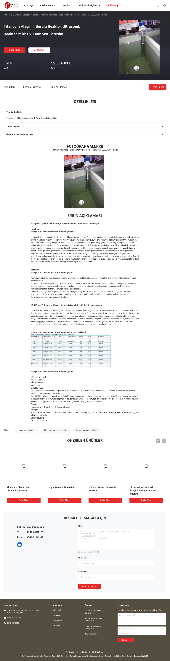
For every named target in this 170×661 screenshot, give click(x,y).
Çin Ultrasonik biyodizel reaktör (33, 656)
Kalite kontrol (57, 621)
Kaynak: (82, 558)
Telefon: (82, 572)
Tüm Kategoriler (91, 634)
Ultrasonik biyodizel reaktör (55, 430)
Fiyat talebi (158, 86)
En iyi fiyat (14, 50)
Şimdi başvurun (89, 586)
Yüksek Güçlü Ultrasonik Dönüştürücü (93, 619)
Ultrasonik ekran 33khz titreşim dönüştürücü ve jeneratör (142, 490)
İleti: (81, 526)
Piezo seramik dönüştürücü (86, 430)
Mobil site (83, 652)
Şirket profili (56, 610)
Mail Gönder (39, 50)
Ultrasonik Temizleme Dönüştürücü (93, 612)
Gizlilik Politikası (98, 652)
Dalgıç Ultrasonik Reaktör (61, 487)
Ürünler (18, 15)
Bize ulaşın (56, 626)
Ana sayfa (8, 15)
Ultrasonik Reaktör (31, 15)
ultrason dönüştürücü (26, 430)
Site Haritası (70, 652)
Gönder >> (125, 640)
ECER (146, 656)
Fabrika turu (56, 615)
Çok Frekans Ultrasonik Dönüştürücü (93, 627)
